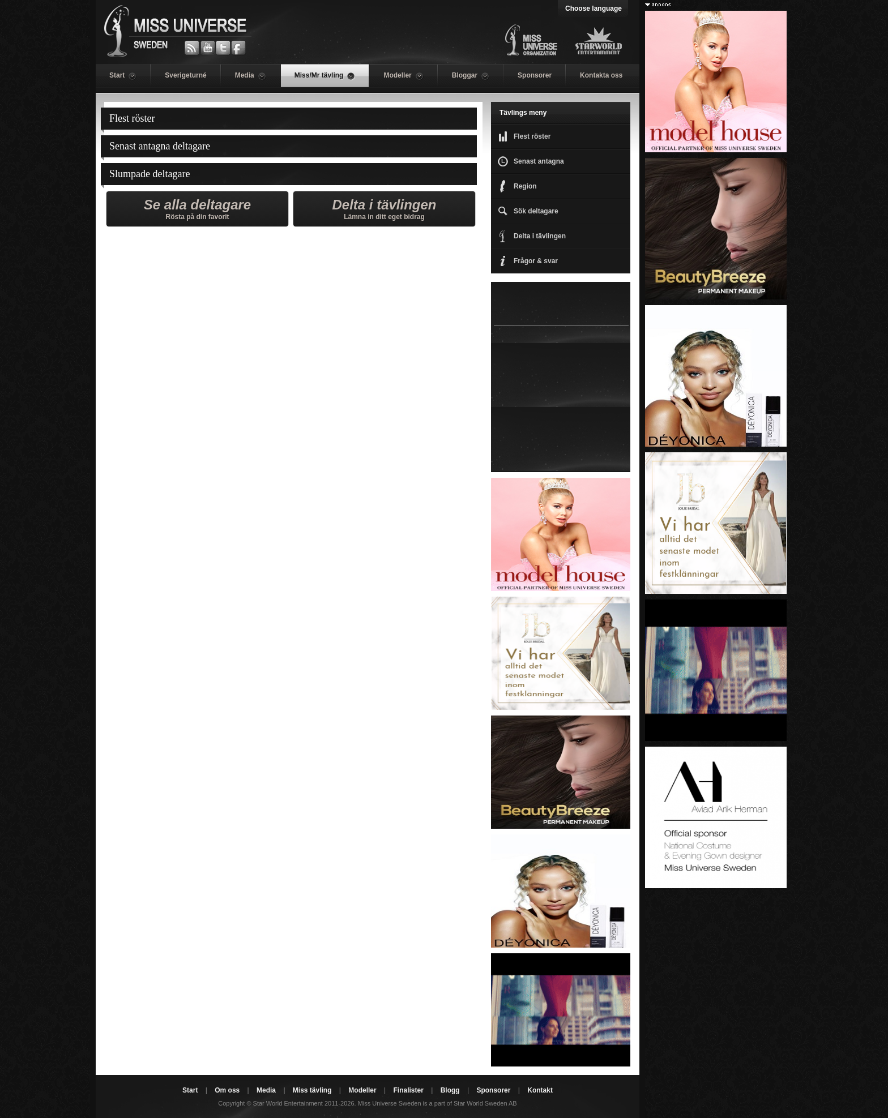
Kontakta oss (601, 75)
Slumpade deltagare (149, 173)
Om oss (227, 1090)
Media (266, 1090)
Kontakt (540, 1090)
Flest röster (132, 118)
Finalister (408, 1090)
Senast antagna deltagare (159, 146)
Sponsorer (535, 75)
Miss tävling (312, 1090)
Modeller (362, 1090)
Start (190, 1090)
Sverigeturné (185, 75)
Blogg (450, 1090)
